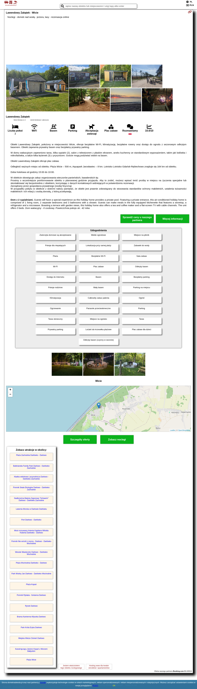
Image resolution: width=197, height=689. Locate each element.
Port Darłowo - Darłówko (31, 520)
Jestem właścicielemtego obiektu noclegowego (71, 667)
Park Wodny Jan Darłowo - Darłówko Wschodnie (31, 574)
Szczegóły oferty (80, 439)
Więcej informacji (173, 219)
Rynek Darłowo (31, 606)
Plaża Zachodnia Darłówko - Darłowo (31, 455)
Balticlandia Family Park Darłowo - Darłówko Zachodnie (31, 467)
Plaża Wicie (31, 660)
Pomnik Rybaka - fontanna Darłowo (31, 595)
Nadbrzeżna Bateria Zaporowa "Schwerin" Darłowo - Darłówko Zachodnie (31, 499)
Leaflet (172, 430)
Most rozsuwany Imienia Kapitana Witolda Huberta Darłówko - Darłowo (31, 531)
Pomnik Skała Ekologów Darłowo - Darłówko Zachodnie (31, 488)
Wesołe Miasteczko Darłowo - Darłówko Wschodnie (31, 553)
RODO (95, 686)
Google (43, 682)
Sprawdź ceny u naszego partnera (137, 219)
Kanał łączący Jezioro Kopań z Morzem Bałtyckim (31, 650)
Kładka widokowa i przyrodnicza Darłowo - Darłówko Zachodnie (31, 478)
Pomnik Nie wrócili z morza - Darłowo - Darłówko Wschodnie (31, 542)
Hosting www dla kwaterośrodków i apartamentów (99, 667)
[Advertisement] (98, 41)
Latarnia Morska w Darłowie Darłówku (31, 509)
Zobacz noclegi (117, 439)
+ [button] (10, 390)
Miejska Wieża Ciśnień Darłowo (31, 638)
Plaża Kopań (31, 584)
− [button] (10, 394)
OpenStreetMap (184, 430)
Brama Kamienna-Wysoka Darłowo (31, 617)
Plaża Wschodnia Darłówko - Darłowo (31, 563)
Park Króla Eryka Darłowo (31, 627)
